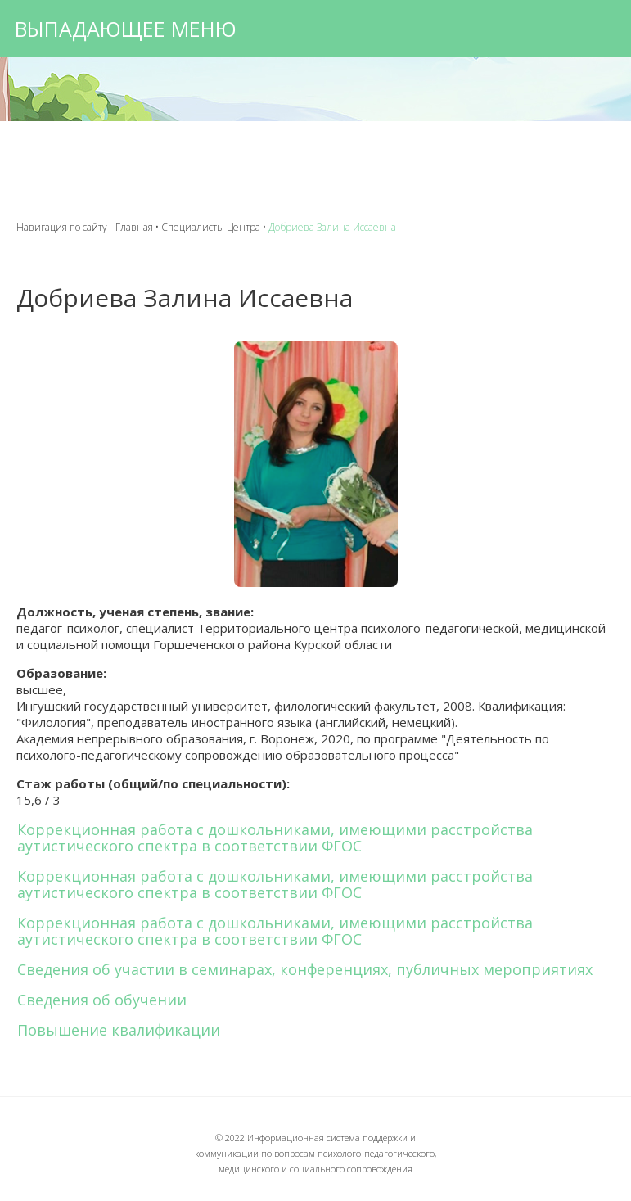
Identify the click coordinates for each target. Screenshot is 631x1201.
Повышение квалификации (118, 1030)
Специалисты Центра (210, 227)
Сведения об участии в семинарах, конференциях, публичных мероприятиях (305, 969)
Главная (134, 227)
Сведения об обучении (102, 999)
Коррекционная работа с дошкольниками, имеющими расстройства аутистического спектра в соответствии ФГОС (275, 837)
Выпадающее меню (126, 29)
